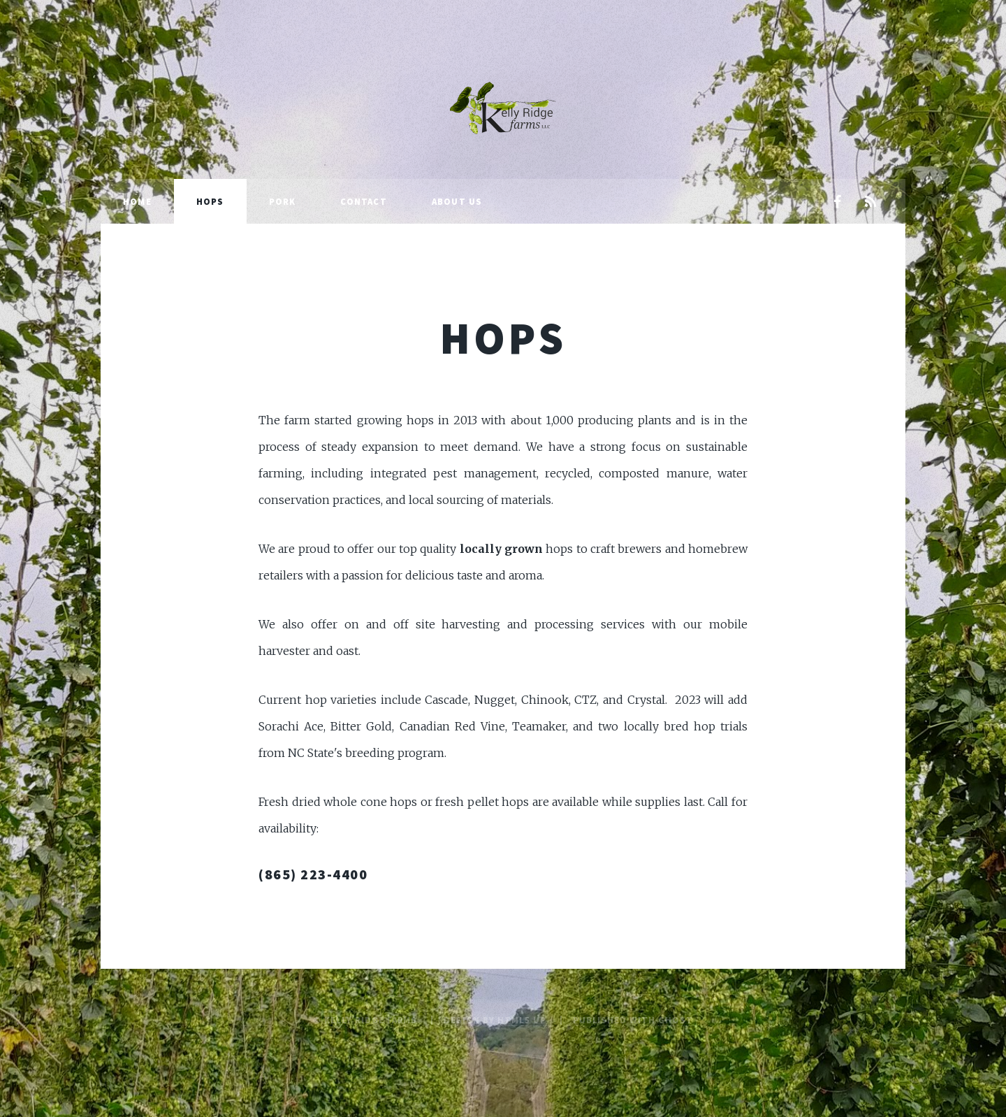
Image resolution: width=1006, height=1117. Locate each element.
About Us (457, 201)
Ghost (675, 1019)
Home (137, 201)
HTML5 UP (521, 1019)
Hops (210, 201)
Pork (282, 201)
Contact (363, 201)
